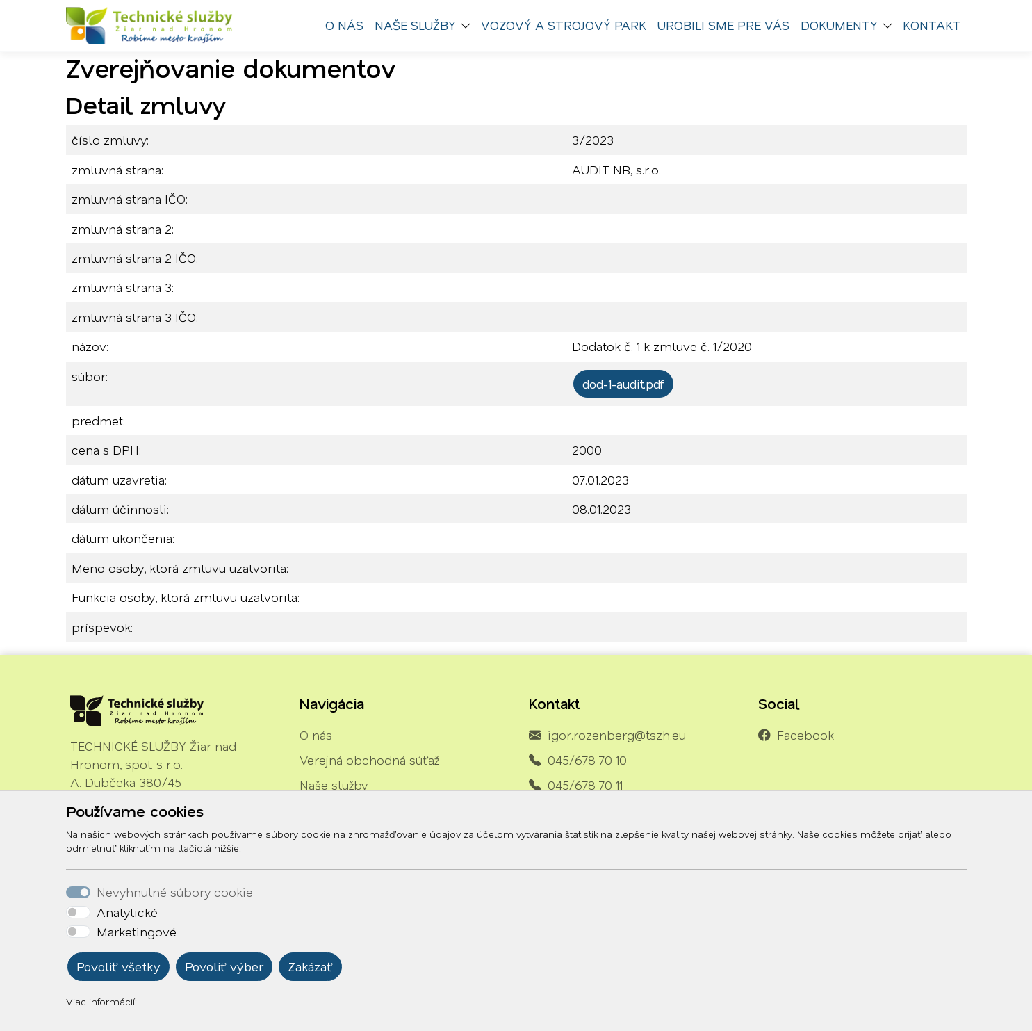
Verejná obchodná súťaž (369, 760)
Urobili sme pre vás (723, 25)
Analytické (127, 912)
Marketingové (137, 931)
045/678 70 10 (587, 760)
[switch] (78, 912)
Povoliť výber (224, 966)
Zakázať (310, 966)
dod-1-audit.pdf (623, 383)
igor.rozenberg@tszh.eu (617, 734)
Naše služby (334, 785)
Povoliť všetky (118, 966)
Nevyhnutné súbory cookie (175, 892)
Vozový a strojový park (563, 25)
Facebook (805, 734)
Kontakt (932, 25)
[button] (468, 25)
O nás (344, 25)
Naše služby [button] (415, 25)
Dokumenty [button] (839, 25)
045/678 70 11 (585, 785)
